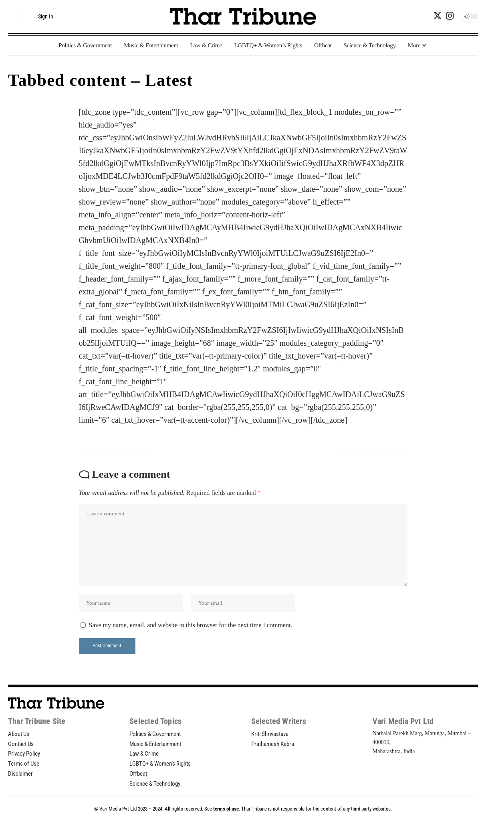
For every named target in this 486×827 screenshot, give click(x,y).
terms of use (226, 814)
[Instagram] (450, 16)
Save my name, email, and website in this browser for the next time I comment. (190, 627)
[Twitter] (437, 16)
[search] (14, 16)
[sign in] (41, 16)
